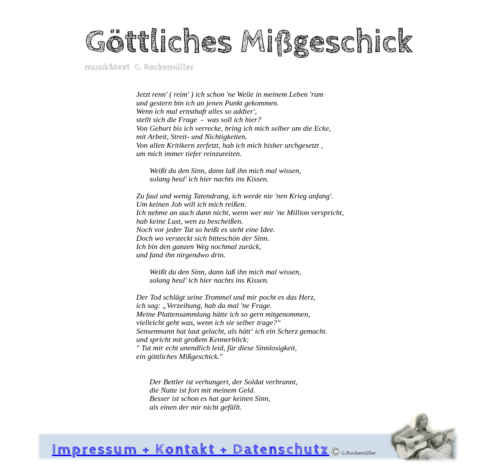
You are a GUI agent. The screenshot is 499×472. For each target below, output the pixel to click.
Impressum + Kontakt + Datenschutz (191, 449)
